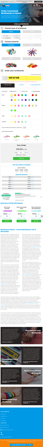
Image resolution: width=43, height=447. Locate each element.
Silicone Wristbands (26, 274)
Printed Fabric (3, 420)
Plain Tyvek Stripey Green (22, 207)
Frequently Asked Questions (6, 436)
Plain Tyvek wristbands (36, 246)
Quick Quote (38, 1)
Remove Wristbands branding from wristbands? (12, 127)
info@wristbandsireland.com (7, 429)
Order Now (7, 221)
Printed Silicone (4, 416)
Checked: (4, 121)
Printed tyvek (3, 414)
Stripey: (3, 105)
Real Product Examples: (7, 131)
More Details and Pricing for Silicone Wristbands (9, 382)
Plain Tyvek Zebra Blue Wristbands (36, 207)
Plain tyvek (3, 418)
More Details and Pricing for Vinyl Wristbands (30, 402)
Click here (38, 321)
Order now (21, 158)
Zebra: (3, 115)
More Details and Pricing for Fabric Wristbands (30, 362)
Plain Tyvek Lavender (7, 207)
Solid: (3, 94)
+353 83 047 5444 (5, 425)
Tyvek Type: (4, 91)
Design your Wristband (7, 341)
